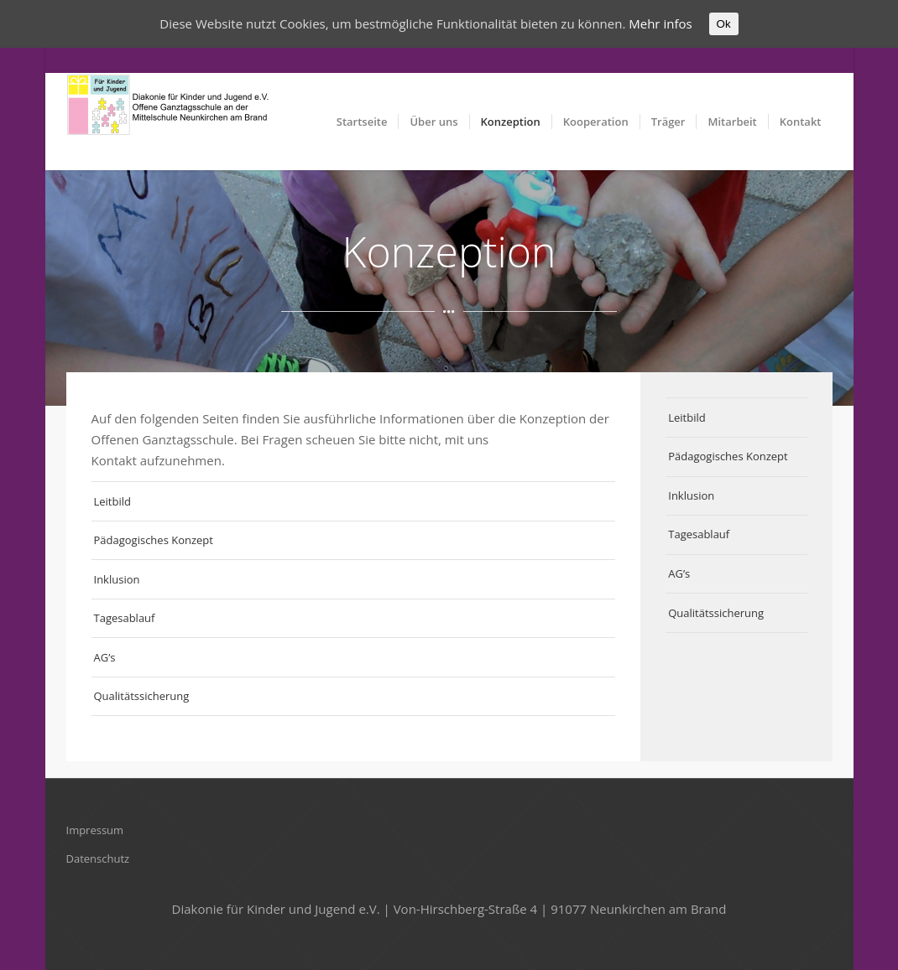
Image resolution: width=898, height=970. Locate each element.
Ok (724, 24)
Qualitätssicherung (142, 695)
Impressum (95, 830)
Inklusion (117, 579)
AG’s (105, 657)
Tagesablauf (124, 617)
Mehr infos (660, 23)
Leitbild (112, 501)
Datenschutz (98, 858)
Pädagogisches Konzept (153, 539)
